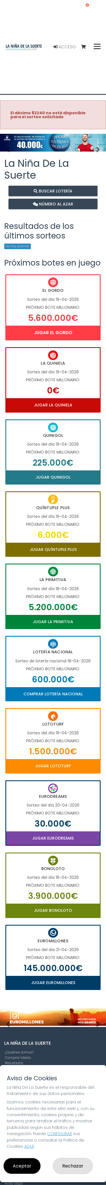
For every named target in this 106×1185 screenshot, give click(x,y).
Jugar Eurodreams (53, 838)
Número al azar (53, 204)
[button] (8, 150)
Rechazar (72, 1166)
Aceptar (22, 1166)
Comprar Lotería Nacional (53, 694)
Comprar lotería (18, 1057)
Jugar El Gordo (53, 333)
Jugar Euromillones (53, 982)
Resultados (14, 1063)
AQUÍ (29, 1146)
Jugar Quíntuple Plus (53, 549)
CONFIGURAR (59, 1133)
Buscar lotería (53, 191)
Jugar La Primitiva (53, 622)
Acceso (64, 47)
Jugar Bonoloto (53, 910)
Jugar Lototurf (53, 766)
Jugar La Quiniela (53, 405)
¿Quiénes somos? (19, 1052)
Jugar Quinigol (53, 477)
